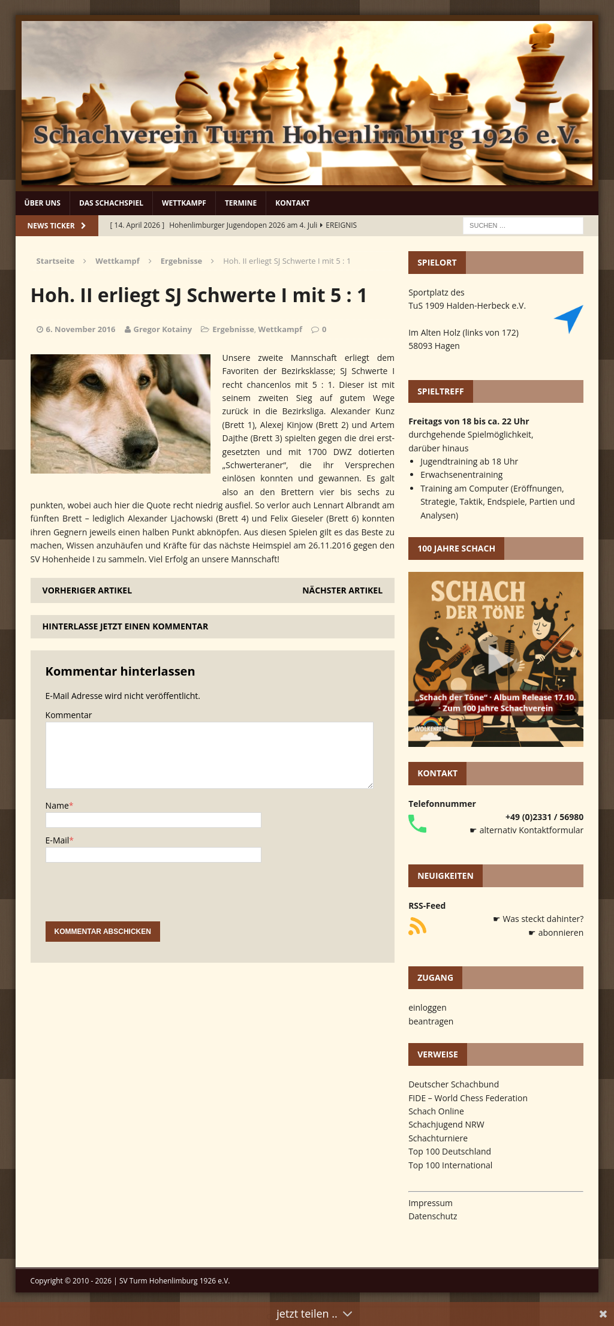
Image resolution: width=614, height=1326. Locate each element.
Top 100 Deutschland (449, 1151)
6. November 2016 (81, 329)
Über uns (43, 203)
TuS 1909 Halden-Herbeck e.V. (467, 305)
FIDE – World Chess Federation (468, 1098)
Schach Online (436, 1111)
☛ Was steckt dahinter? (538, 918)
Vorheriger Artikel (87, 590)
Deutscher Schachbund (453, 1084)
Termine (241, 203)
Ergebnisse (233, 329)
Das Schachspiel (111, 203)
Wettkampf (184, 203)
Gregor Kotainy (163, 329)
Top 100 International (450, 1165)
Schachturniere (438, 1138)
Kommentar (69, 715)
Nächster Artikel (342, 590)
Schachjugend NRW (446, 1124)
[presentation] (137, 898)
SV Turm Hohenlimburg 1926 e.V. (174, 1281)
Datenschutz (432, 1216)
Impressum (430, 1203)
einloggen (427, 1007)
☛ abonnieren (555, 932)
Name (57, 805)
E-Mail (58, 840)
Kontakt (292, 203)
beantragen (430, 1021)
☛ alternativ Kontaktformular (526, 830)
